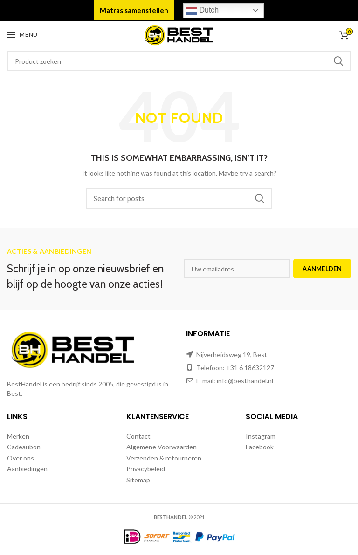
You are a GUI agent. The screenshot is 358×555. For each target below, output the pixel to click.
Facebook (260, 447)
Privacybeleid (145, 469)
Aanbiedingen (27, 469)
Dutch (202, 10)
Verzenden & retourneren (163, 458)
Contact (138, 436)
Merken (18, 436)
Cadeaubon (24, 447)
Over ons (20, 458)
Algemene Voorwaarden (161, 447)
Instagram (260, 436)
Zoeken (338, 61)
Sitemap (138, 480)
